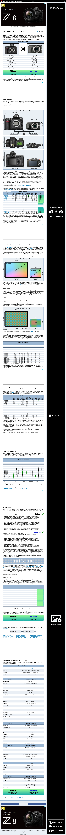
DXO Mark (32, 331)
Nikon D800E (6, 598)
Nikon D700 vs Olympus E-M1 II (21, 637)
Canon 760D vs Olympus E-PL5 (7, 635)
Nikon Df (5, 600)
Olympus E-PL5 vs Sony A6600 (35, 636)
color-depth (9, 247)
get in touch (22, 796)
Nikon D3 (5, 198)
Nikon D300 (6, 201)
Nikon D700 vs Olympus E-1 (20, 635)
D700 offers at (12, 72)
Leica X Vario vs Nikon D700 (20, 634)
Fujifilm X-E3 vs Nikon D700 (7, 637)
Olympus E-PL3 (6, 210)
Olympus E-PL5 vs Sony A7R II (35, 637)
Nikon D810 (6, 599)
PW (37, 31)
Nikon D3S (5, 199)
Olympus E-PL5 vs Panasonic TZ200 (36, 635)
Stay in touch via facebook (10, 804)
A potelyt (11, 1)
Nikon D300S (6, 202)
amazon (9, 573)
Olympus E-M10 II (7, 209)
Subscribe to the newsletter (37, 804)
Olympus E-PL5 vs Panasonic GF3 (35, 634)
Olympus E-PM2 (6, 212)
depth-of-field (31, 248)
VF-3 (13, 392)
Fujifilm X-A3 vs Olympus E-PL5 (8, 636)
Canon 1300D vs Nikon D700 (7, 634)
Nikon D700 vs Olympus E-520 (21, 636)
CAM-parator (5, 628)
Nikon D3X (5, 200)
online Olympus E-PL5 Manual (21, 488)
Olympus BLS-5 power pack (24, 185)
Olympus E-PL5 (6, 196)
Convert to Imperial (6, 191)
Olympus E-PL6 (6, 211)
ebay (40, 484)
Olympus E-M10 (6, 208)
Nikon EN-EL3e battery (30, 184)
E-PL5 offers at (33, 72)
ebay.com (40, 195)
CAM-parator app (8, 189)
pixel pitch (21, 284)
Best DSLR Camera (30, 566)
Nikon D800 (6, 597)
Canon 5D (5, 197)
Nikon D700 (6, 195)
